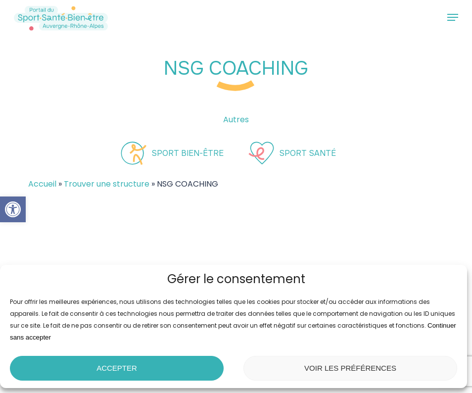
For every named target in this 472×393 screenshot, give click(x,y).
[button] (13, 209)
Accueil (42, 184)
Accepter (116, 368)
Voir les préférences (350, 368)
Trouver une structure (106, 184)
